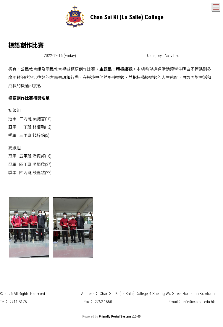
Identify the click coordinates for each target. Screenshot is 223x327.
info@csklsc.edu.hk (199, 302)
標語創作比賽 (82, 69)
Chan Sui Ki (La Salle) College (127, 17)
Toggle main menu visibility (216, 6)
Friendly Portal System (115, 316)
